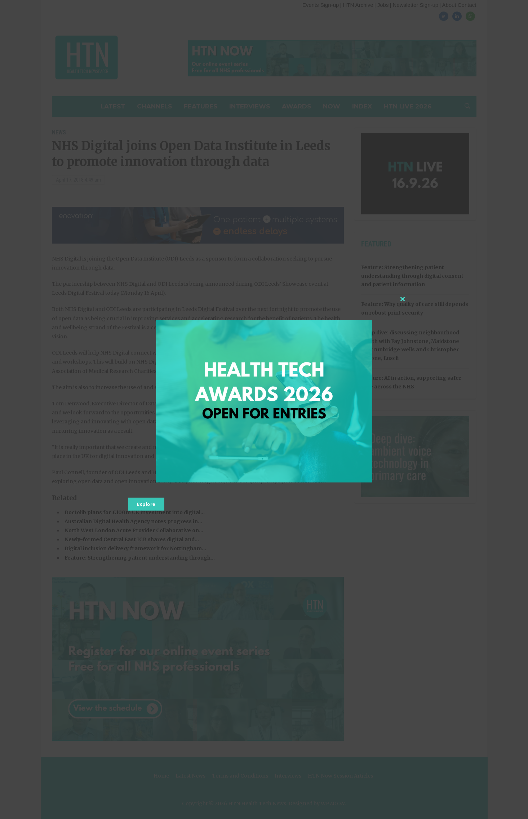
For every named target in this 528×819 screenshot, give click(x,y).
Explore (146, 504)
